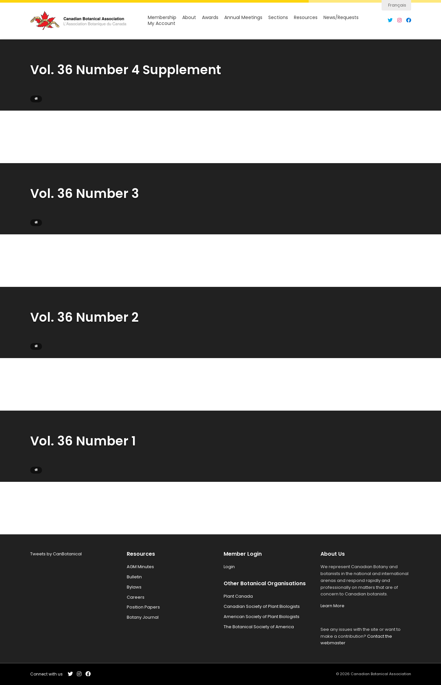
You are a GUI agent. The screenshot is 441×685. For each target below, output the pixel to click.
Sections (278, 18)
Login (229, 567)
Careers (135, 597)
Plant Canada (238, 596)
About (189, 18)
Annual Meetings (243, 18)
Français (397, 5)
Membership (162, 18)
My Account (161, 24)
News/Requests (341, 18)
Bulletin (134, 577)
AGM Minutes (140, 567)
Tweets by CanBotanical (56, 554)
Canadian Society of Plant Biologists (262, 606)
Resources (306, 18)
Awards (210, 18)
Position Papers (143, 607)
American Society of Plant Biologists (261, 616)
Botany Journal (143, 617)
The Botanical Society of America (259, 627)
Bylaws (134, 587)
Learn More (332, 606)
